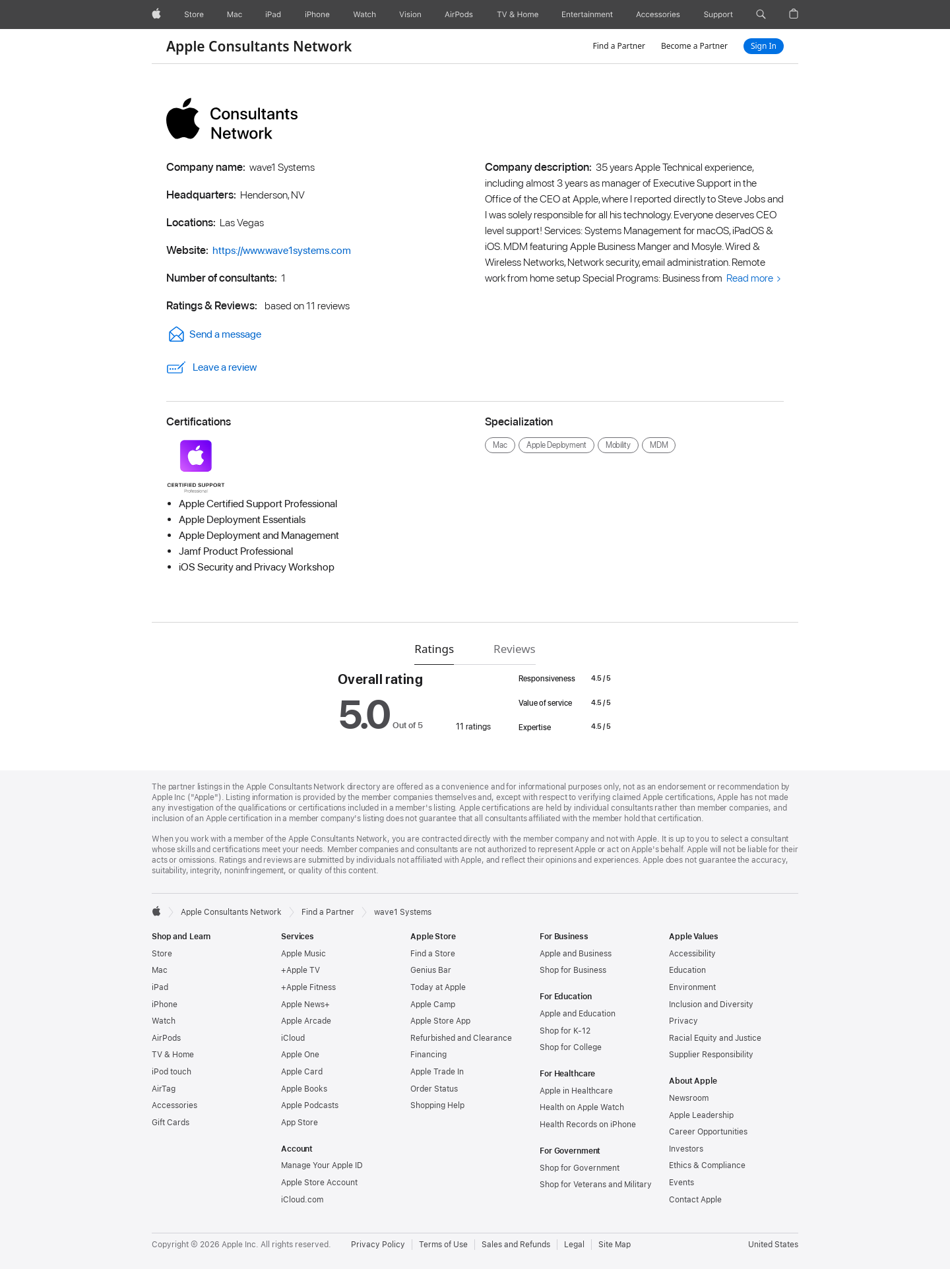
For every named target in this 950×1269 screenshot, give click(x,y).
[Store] (194, 14)
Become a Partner (694, 45)
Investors (686, 1149)
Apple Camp (432, 1004)
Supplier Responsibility (711, 1054)
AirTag (163, 1089)
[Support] (718, 14)
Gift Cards (170, 1122)
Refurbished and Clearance (461, 1038)
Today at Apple (438, 987)
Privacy (683, 1021)
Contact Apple (695, 1199)
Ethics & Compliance (707, 1165)
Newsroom (689, 1098)
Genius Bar (430, 970)
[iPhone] (317, 14)
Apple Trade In (437, 1071)
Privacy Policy (378, 1244)
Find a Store (432, 953)
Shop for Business (573, 970)
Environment (692, 987)
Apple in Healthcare (576, 1091)
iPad (160, 987)
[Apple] (156, 14)
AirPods (166, 1038)
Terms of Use (443, 1244)
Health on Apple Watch (582, 1107)
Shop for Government (579, 1168)
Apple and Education (578, 1013)
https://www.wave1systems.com (281, 250)
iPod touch (171, 1071)
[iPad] (273, 14)
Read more (749, 278)
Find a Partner (618, 45)
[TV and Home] (517, 14)
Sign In (763, 45)
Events (681, 1182)
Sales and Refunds (516, 1244)
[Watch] (364, 14)
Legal (574, 1244)
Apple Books (304, 1089)
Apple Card (302, 1071)
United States (773, 1244)
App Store (299, 1122)
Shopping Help (437, 1105)
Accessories (174, 1105)
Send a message (213, 334)
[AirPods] (458, 14)
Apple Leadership (701, 1115)
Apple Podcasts (309, 1105)
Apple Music (303, 953)
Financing (428, 1054)
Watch (163, 1021)
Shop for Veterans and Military (596, 1184)
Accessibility (692, 953)
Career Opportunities (708, 1131)
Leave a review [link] (211, 367)
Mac (160, 970)
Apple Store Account (319, 1182)
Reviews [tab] (514, 648)
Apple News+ (305, 1004)
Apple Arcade (306, 1021)
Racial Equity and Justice (715, 1038)
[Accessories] (658, 14)
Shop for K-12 (565, 1031)
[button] (761, 14)
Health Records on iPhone (588, 1124)
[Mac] (234, 14)
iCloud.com (302, 1199)
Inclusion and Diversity (711, 1004)
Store (162, 953)
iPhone (164, 1004)
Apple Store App (440, 1021)
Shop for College (571, 1047)
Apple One (300, 1054)
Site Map (614, 1244)
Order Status (434, 1089)
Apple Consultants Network (259, 46)
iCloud (293, 1038)
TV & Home (173, 1054)
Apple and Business (576, 953)
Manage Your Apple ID (322, 1165)
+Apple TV (300, 970)
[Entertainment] (587, 14)
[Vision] (410, 14)
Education (687, 970)
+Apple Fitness (308, 987)
